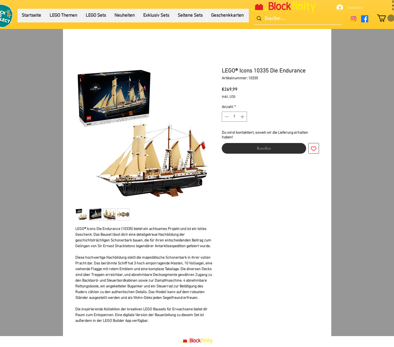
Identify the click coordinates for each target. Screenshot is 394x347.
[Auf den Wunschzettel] (313, 148)
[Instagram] (353, 18)
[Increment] (242, 116)
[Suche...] (297, 18)
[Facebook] (364, 18)
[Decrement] (226, 116)
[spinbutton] (234, 116)
